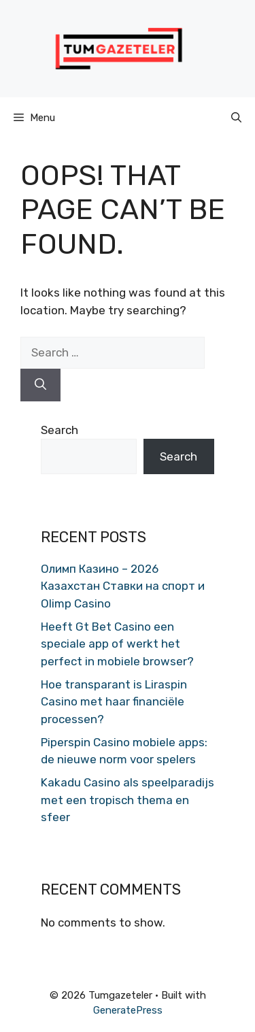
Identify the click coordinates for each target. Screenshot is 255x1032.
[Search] (40, 385)
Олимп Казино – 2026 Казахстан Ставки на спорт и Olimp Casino (123, 586)
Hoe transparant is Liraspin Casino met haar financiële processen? (114, 702)
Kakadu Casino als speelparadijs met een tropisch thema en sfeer (127, 800)
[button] (236, 117)
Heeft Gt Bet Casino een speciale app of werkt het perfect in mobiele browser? (117, 644)
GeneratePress (128, 1010)
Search (59, 430)
